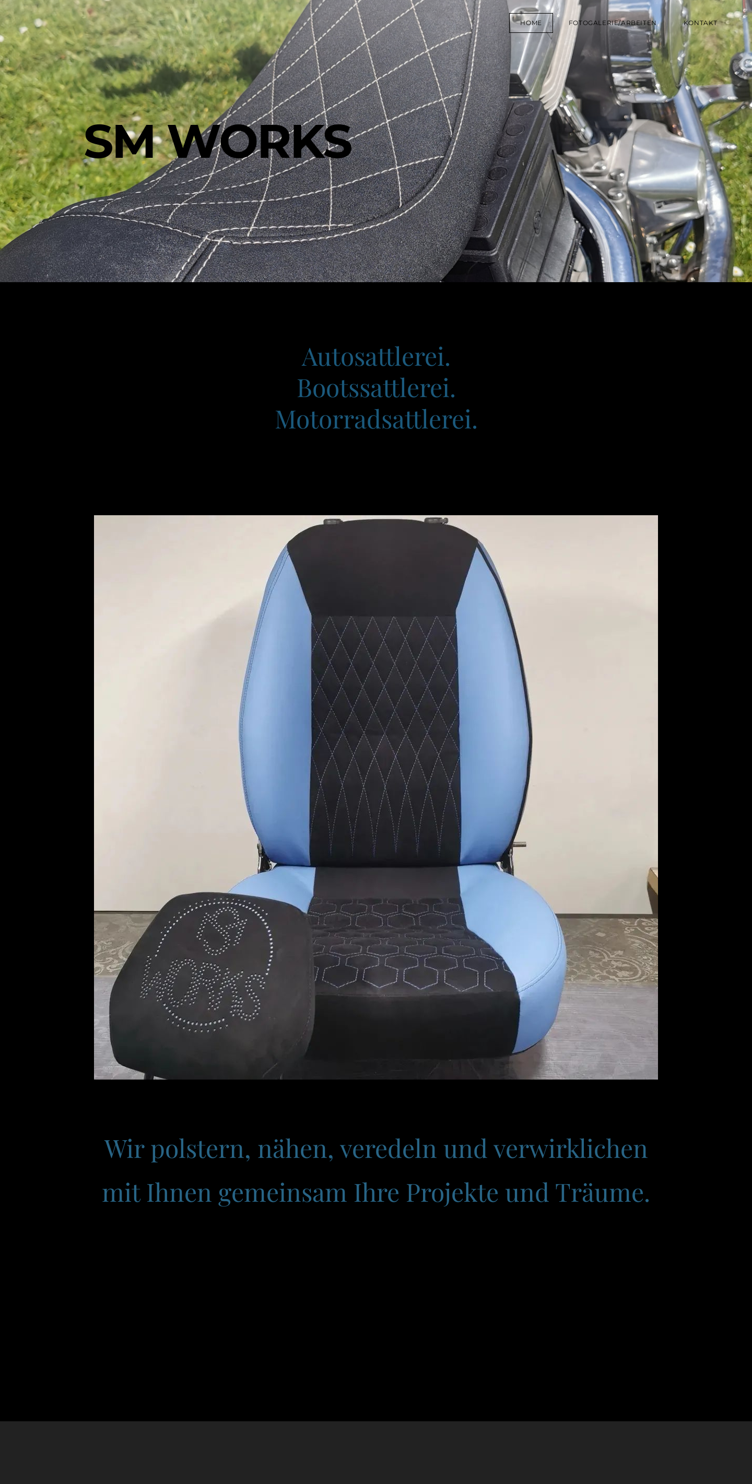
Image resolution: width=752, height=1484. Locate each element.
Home (531, 23)
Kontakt (701, 23)
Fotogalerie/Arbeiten (613, 23)
